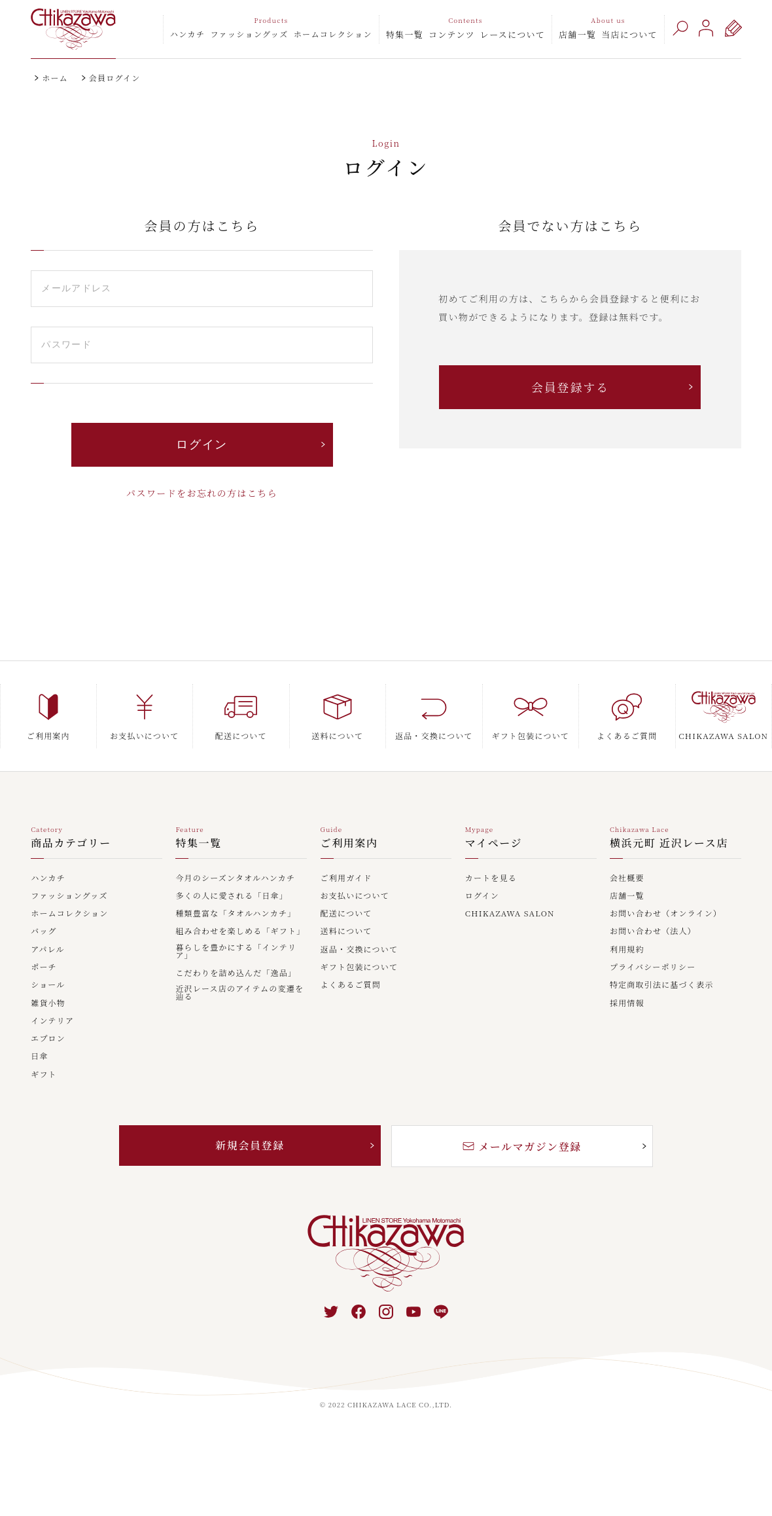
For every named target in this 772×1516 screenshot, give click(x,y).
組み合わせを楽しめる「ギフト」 (240, 931)
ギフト (44, 1074)
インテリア (52, 1021)
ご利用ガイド (346, 878)
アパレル (48, 949)
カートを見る (491, 878)
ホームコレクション (333, 33)
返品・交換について (359, 949)
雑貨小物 (48, 1003)
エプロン (48, 1038)
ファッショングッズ (249, 33)
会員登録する (570, 386)
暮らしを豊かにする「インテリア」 (235, 951)
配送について (346, 913)
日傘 (39, 1056)
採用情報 (627, 1003)
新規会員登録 (250, 1145)
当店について (629, 34)
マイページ (493, 844)
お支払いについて (355, 896)
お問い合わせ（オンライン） (666, 913)
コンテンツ (452, 34)
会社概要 (627, 878)
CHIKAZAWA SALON (510, 913)
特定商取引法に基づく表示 (661, 985)
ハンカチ (187, 33)
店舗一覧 (577, 34)
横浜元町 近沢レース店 (669, 844)
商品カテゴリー (71, 844)
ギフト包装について (359, 967)
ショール (48, 985)
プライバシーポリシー (652, 967)
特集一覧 (404, 34)
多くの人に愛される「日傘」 (231, 896)
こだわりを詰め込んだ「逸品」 (235, 973)
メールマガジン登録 (522, 1146)
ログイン (482, 896)
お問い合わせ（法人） (653, 931)
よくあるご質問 (351, 985)
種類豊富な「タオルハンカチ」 (235, 913)
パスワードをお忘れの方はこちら (201, 492)
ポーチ (44, 967)
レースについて (512, 34)
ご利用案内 (349, 844)
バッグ (44, 931)
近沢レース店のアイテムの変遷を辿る (239, 993)
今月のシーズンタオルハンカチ (235, 878)
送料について (346, 931)
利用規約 (627, 949)
